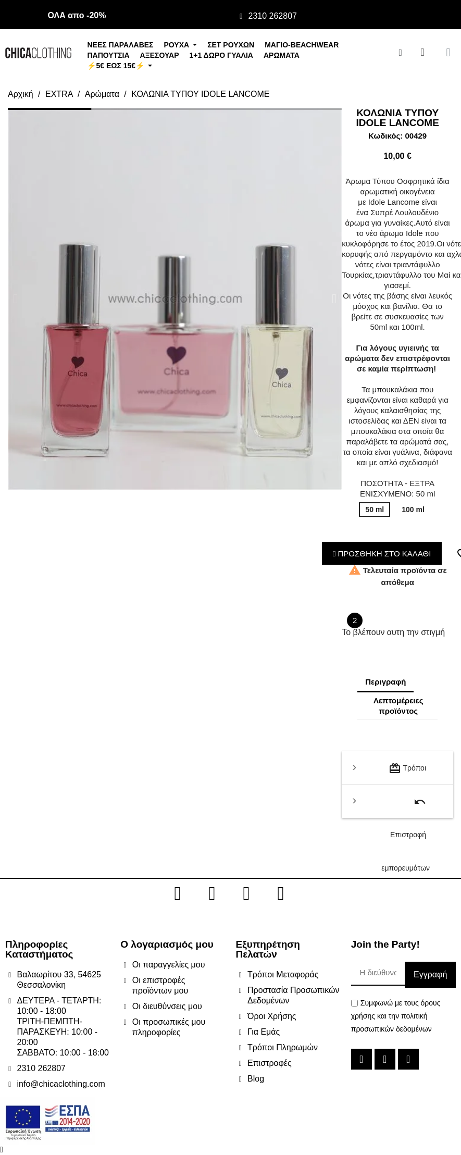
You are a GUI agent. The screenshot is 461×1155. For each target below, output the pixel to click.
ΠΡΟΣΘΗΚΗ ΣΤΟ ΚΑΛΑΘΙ (382, 553)
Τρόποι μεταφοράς (407, 773)
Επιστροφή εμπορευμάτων (405, 807)
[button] (15, 298)
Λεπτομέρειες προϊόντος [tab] (398, 705)
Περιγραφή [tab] (385, 681)
